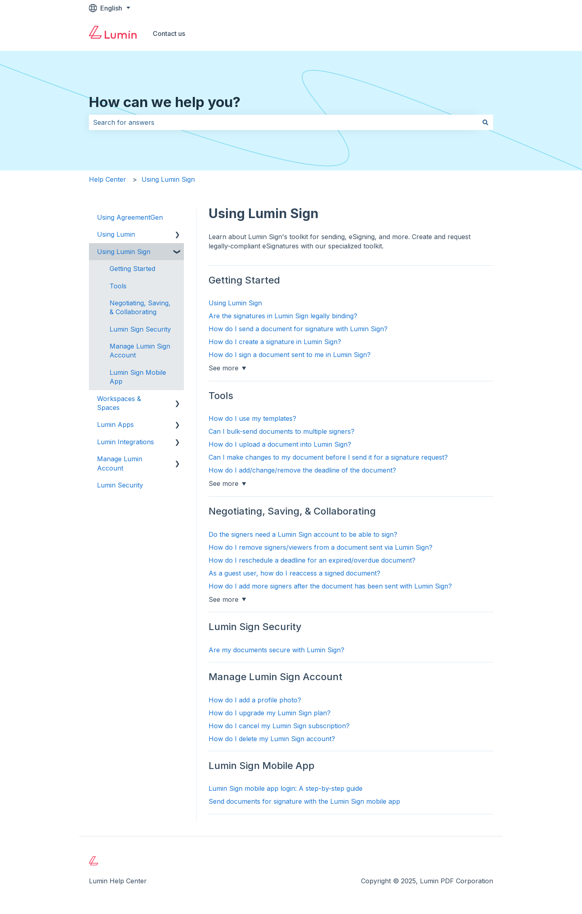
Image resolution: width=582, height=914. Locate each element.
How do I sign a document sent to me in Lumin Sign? (290, 355)
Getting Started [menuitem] (132, 269)
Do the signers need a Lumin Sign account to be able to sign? (303, 534)
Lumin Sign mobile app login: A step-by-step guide (286, 788)
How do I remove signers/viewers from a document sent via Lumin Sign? (320, 547)
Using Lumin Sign (168, 179)
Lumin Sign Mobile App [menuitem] (138, 376)
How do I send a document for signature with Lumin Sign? (298, 329)
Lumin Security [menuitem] (120, 485)
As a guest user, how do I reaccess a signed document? (294, 573)
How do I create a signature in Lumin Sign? (275, 342)
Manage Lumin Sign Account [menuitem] (140, 350)
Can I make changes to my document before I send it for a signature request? (328, 457)
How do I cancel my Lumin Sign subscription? (279, 726)
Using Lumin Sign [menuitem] (123, 252)
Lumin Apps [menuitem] (115, 424)
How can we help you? (164, 101)
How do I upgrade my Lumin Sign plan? (270, 713)
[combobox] (283, 122)
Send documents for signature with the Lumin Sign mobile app (304, 801)
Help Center (107, 179)
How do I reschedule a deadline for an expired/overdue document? (312, 560)
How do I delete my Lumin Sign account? (272, 739)
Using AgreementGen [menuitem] (130, 217)
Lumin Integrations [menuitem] (125, 442)
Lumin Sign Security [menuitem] (140, 329)
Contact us (169, 33)
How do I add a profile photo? (255, 700)
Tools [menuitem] (118, 286)
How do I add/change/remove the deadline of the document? (302, 470)
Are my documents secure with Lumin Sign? (276, 650)
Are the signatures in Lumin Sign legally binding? (283, 316)
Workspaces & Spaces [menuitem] (119, 403)
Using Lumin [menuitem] (116, 234)
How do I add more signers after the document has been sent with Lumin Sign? (330, 586)
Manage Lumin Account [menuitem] (119, 463)
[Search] (485, 122)
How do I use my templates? (252, 418)
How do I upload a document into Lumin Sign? (280, 444)
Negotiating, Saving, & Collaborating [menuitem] (140, 307)
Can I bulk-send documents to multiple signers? (281, 431)
